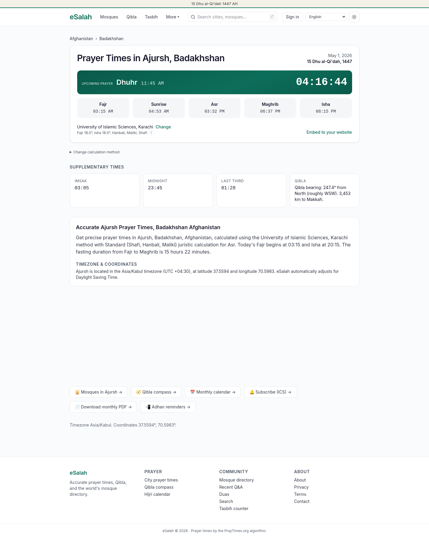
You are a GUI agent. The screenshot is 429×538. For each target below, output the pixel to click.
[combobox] (232, 17)
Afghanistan (81, 38)
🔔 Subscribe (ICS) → (270, 391)
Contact (302, 501)
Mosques (109, 16)
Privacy (301, 487)
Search (226, 501)
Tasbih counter (233, 508)
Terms (300, 494)
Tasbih (151, 16)
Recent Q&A (231, 487)
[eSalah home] (81, 17)
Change (163, 126)
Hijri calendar (157, 494)
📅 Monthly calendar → (212, 391)
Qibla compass (159, 487)
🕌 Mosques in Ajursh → (99, 391)
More (172, 16)
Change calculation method (96, 152)
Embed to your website (329, 132)
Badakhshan (111, 38)
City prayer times (161, 479)
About (300, 479)
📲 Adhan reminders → (167, 406)
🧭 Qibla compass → (156, 391)
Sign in (292, 16)
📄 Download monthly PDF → (103, 406)
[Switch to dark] (354, 17)
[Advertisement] (215, 337)
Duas (224, 494)
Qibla (131, 16)
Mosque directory (236, 479)
